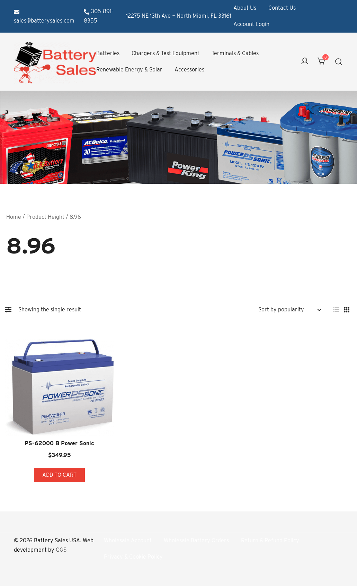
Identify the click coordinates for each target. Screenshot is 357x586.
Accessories (189, 69)
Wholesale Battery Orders (196, 540)
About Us (244, 8)
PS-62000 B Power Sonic (59, 443)
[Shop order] (289, 310)
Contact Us (282, 8)
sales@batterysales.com (44, 16)
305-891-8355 (98, 16)
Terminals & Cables (235, 53)
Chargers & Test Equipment (165, 53)
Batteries (107, 53)
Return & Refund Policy (270, 540)
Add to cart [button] (59, 475)
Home (13, 217)
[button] (10, 309)
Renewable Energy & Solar (129, 69)
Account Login (251, 24)
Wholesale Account (128, 540)
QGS (61, 550)
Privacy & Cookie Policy (133, 557)
